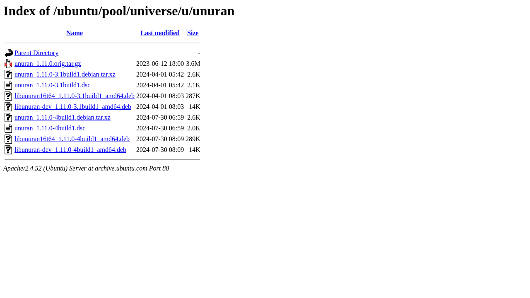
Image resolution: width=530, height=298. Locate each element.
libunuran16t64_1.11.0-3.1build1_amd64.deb (74, 95)
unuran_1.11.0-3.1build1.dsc (52, 85)
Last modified (160, 32)
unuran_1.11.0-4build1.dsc (49, 128)
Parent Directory (36, 52)
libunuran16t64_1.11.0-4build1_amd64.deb (72, 138)
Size (193, 32)
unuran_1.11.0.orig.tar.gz (47, 63)
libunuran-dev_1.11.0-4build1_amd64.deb (70, 149)
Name (74, 32)
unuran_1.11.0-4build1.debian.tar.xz (62, 117)
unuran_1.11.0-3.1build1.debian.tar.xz (65, 74)
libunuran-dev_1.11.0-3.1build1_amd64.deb (72, 106)
